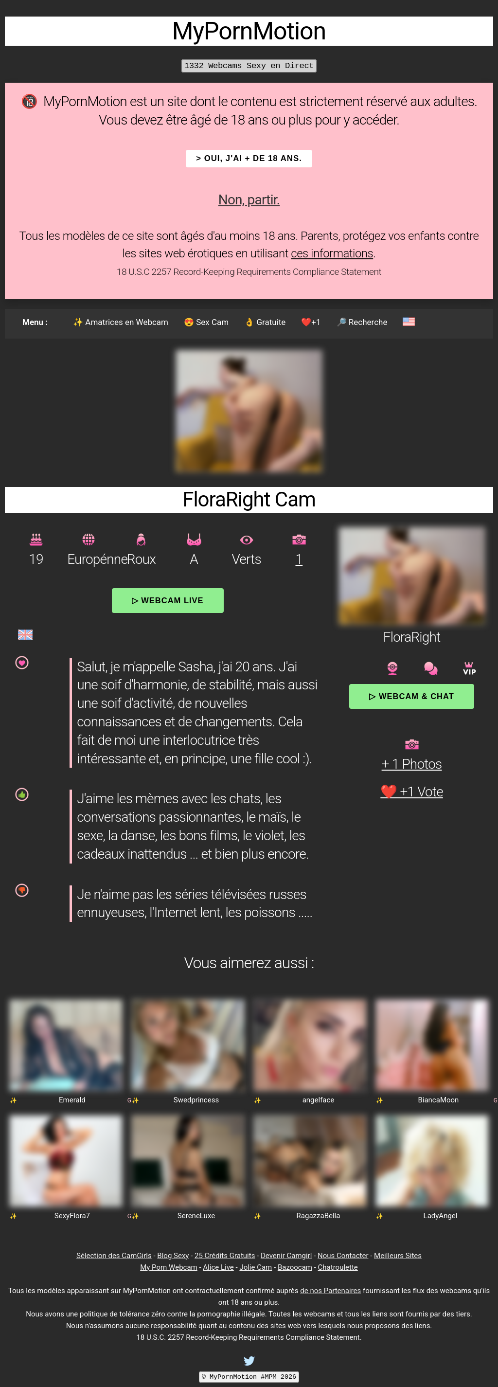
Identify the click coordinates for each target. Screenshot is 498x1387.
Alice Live (218, 1267)
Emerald (72, 1100)
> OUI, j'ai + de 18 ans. (249, 158)
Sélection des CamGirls (114, 1255)
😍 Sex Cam (206, 322)
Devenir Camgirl (286, 1255)
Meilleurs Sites (398, 1255)
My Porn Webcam (168, 1267)
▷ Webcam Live (168, 600)
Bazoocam (295, 1267)
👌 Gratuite (264, 322)
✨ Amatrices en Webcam (120, 322)
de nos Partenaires (330, 1290)
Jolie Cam (255, 1267)
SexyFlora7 (72, 1215)
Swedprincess (196, 1100)
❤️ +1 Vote (411, 792)
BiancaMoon (438, 1100)
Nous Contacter (343, 1255)
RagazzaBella (318, 1215)
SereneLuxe (196, 1215)
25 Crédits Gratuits (225, 1255)
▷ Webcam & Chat (411, 696)
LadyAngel (441, 1215)
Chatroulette (338, 1267)
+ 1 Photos (412, 764)
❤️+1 (310, 322)
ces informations (332, 253)
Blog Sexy (173, 1255)
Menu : (35, 322)
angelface (318, 1100)
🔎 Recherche (362, 322)
